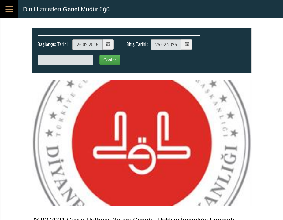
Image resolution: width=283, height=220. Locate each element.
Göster (109, 59)
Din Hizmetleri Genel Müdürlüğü (66, 9)
